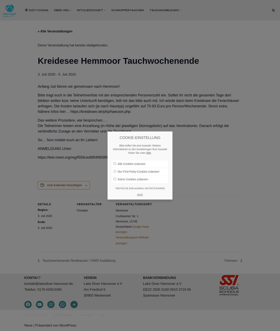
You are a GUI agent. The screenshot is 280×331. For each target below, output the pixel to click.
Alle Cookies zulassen (129, 164)
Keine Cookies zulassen (130, 179)
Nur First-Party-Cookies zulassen (136, 171)
